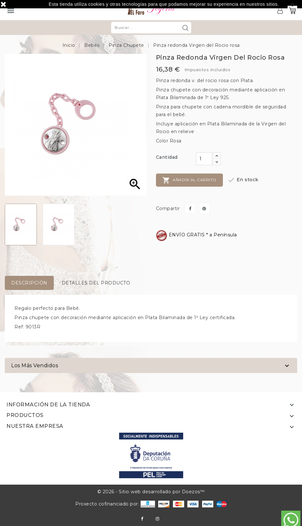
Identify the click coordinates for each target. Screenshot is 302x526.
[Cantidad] (204, 158)
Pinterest (204, 208)
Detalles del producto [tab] (96, 283)
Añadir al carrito (189, 180)
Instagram (157, 518)
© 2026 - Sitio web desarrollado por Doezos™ (151, 492)
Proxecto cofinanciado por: (115, 504)
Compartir (190, 208)
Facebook (142, 518)
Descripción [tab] (29, 283)
